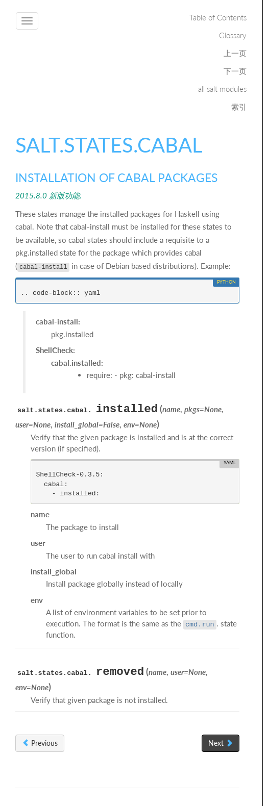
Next (220, 743)
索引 (239, 106)
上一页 (235, 53)
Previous (40, 743)
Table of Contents (218, 17)
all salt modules (222, 88)
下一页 (235, 70)
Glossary (233, 35)
